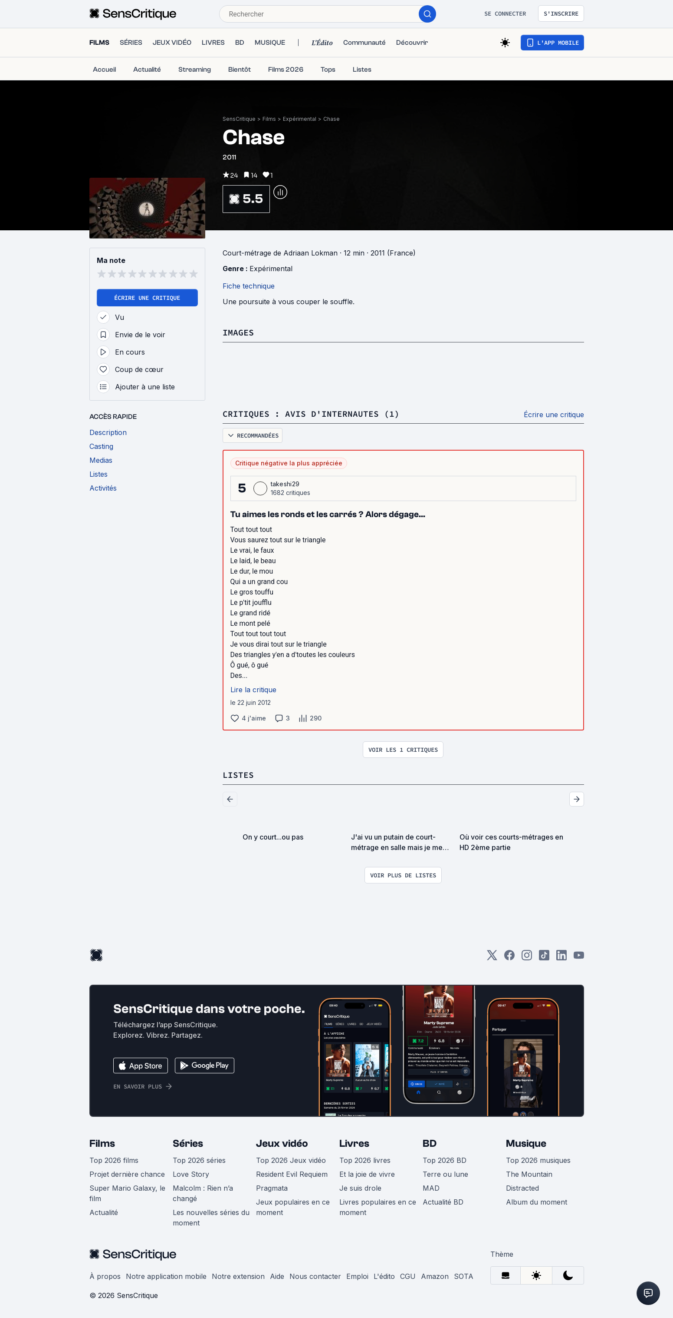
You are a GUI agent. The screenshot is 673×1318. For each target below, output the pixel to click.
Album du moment (536, 1202)
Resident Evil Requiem (292, 1174)
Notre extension (238, 1276)
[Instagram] (527, 958)
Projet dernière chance (127, 1174)
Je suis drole (360, 1188)
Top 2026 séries (199, 1160)
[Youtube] (579, 958)
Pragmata (272, 1188)
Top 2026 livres (365, 1160)
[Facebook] (509, 958)
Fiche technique (249, 286)
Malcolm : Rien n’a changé (203, 1193)
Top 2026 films (113, 1160)
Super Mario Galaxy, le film (127, 1193)
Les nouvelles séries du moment (211, 1217)
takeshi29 (285, 484)
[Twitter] (492, 958)
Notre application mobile (166, 1276)
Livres (354, 1143)
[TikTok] (544, 958)
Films (269, 119)
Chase (331, 119)
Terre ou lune (445, 1174)
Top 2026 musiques (538, 1160)
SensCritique (239, 119)
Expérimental (299, 119)
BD (430, 1143)
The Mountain (529, 1174)
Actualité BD (443, 1202)
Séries (188, 1143)
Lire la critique (253, 689)
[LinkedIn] (561, 958)
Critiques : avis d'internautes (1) (311, 413)
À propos (105, 1276)
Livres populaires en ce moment (377, 1207)
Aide (277, 1276)
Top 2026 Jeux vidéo (291, 1160)
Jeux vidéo (282, 1143)
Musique (526, 1143)
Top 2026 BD (444, 1160)
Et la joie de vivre (367, 1174)
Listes (238, 774)
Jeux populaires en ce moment (293, 1207)
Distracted (522, 1188)
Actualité (103, 1212)
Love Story (191, 1174)
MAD (431, 1188)
